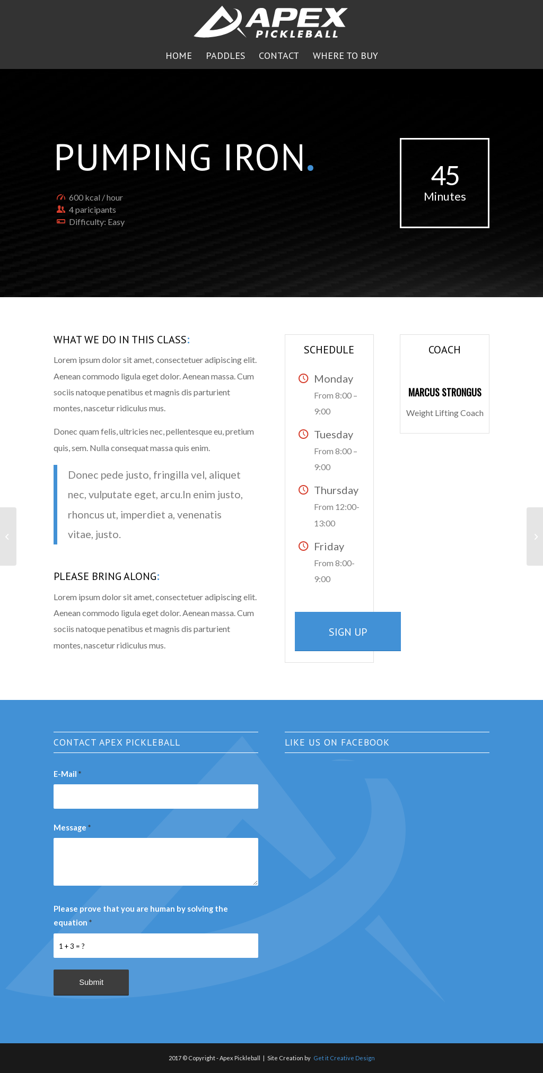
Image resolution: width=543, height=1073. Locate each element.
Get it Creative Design (344, 1057)
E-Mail (67, 773)
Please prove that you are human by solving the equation (141, 915)
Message (72, 827)
